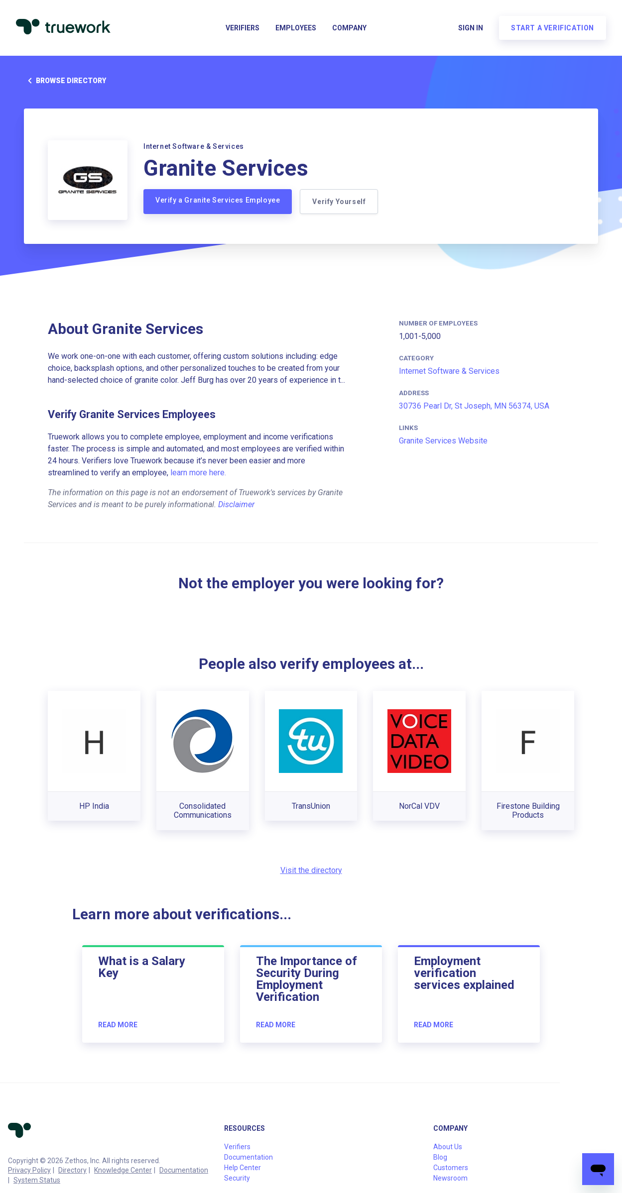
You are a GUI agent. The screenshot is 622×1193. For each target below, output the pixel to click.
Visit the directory (311, 870)
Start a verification (552, 28)
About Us (447, 1147)
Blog (440, 1157)
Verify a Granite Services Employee (217, 200)
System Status (36, 1180)
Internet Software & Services (449, 371)
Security (237, 1178)
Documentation (183, 1170)
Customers (450, 1168)
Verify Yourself (339, 202)
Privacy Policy (29, 1170)
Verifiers (242, 28)
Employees (295, 28)
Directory (72, 1170)
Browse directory (65, 81)
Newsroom (450, 1178)
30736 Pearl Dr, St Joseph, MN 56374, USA (474, 406)
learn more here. (198, 472)
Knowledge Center (123, 1170)
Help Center (242, 1168)
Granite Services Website (443, 440)
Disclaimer (236, 504)
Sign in (470, 28)
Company (349, 28)
